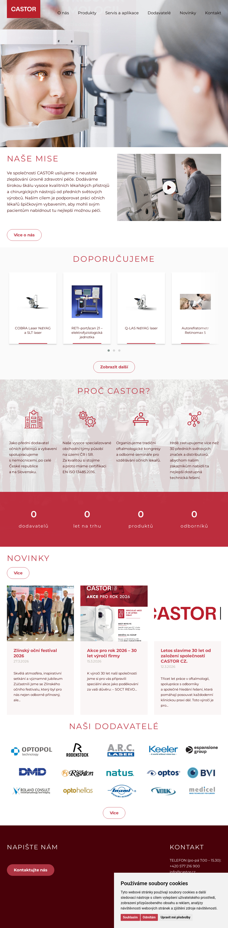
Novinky (188, 12)
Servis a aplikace (122, 12)
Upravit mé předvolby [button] (175, 917)
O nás (63, 12)
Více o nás (24, 235)
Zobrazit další (114, 367)
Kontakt (213, 12)
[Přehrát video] (169, 187)
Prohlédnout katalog (46, 98)
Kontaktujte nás (30, 870)
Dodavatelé (159, 12)
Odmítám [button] (149, 917)
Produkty (87, 12)
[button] (108, 350)
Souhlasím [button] (130, 917)
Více (18, 573)
